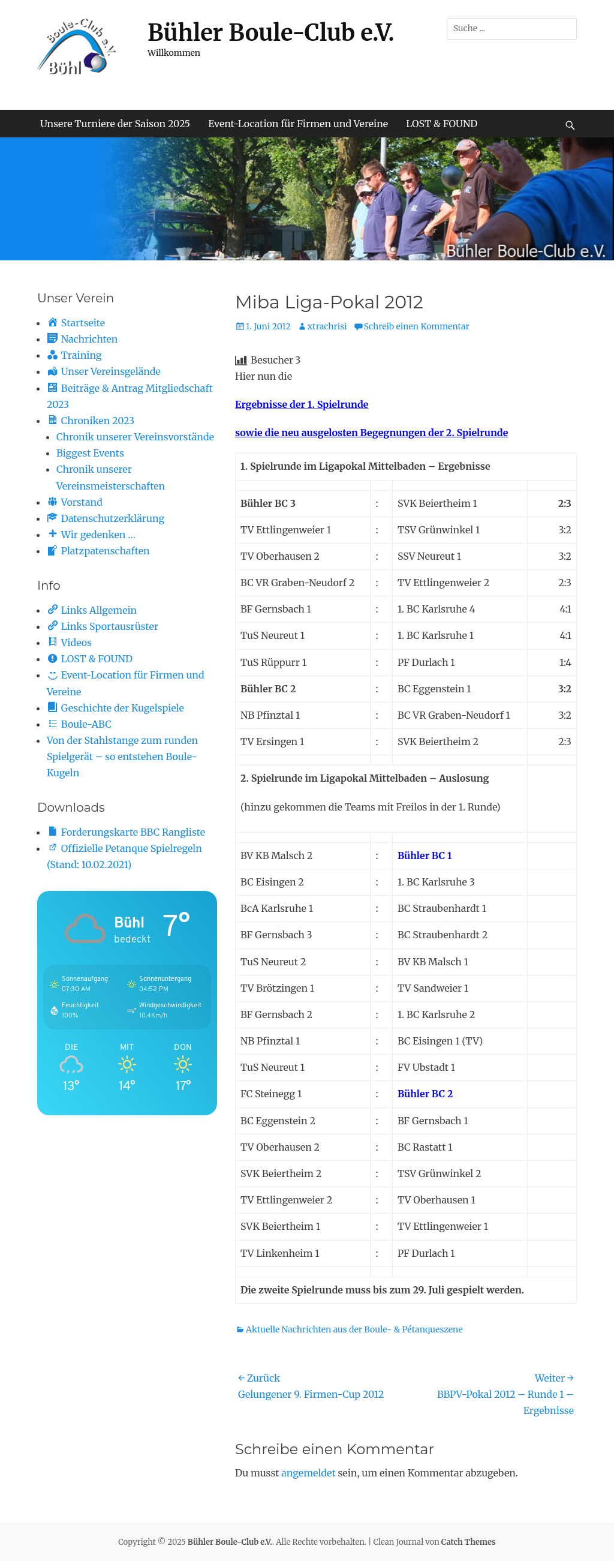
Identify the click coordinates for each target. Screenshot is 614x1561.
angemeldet (308, 1473)
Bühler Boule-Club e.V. (271, 33)
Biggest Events (90, 453)
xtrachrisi (327, 326)
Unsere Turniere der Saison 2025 (115, 124)
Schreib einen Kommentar (416, 326)
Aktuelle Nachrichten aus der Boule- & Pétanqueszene (354, 1329)
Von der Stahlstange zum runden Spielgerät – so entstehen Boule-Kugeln (122, 756)
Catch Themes (468, 1542)
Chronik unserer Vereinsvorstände (135, 437)
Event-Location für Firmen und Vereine (298, 124)
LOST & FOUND (441, 124)
